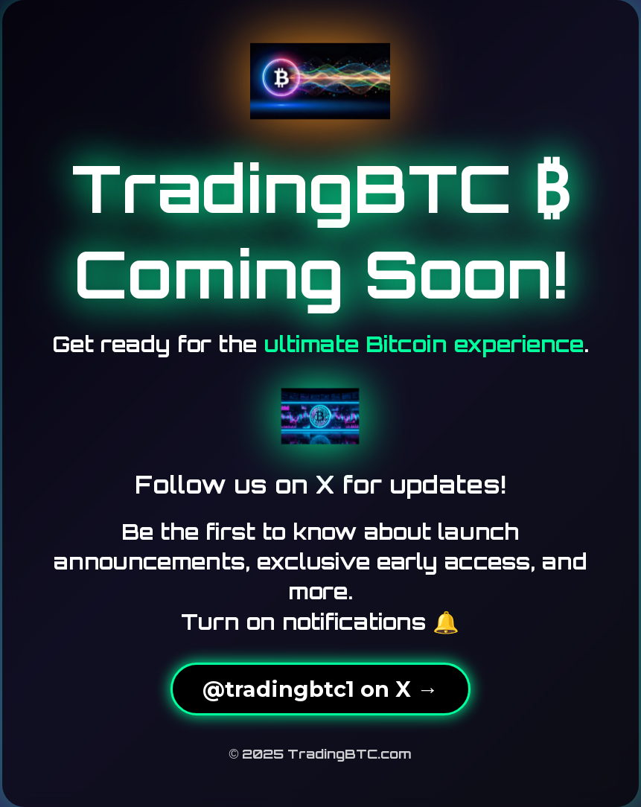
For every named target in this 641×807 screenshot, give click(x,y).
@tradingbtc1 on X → (320, 689)
